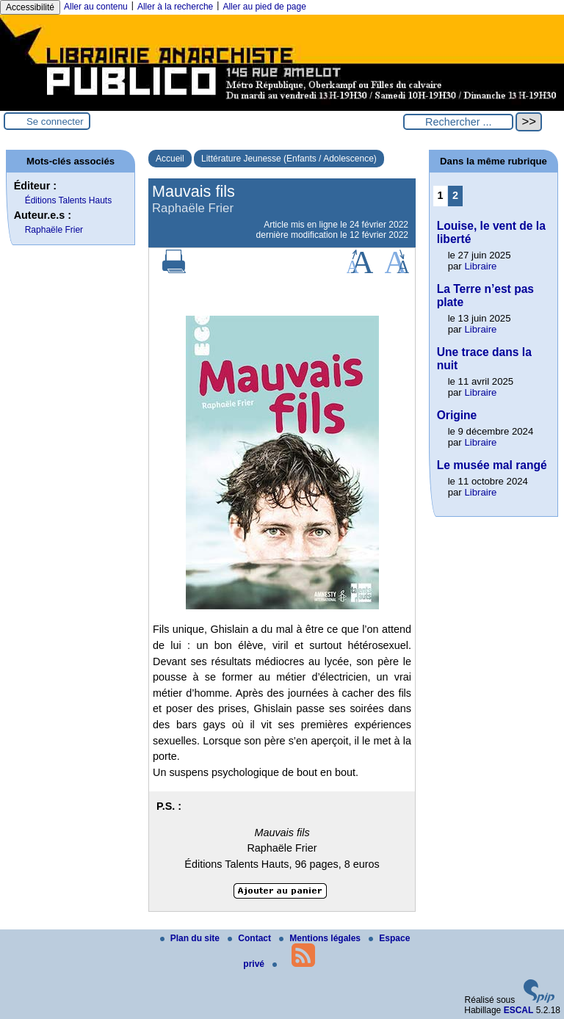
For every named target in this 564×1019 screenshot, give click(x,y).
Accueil (170, 158)
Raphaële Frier (54, 230)
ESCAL (519, 1010)
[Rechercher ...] (458, 122)
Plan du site (191, 938)
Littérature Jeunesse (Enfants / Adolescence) (289, 158)
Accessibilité (30, 7)
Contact (250, 938)
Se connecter (55, 121)
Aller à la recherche (175, 6)
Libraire (480, 266)
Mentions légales (321, 938)
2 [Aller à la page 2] (455, 195)
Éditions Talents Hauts (68, 200)
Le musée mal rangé (492, 465)
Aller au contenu (96, 6)
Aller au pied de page (264, 6)
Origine (457, 415)
